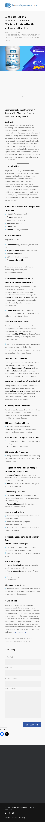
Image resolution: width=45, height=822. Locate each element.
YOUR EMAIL (9, 668)
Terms (14, 817)
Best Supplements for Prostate (18, 641)
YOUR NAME (9, 657)
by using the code (38, 65)
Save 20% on (37, 62)
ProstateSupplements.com (19, 807)
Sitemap (22, 817)
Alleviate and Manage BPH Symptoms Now (38, 50)
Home (7, 32)
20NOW (38, 67)
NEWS (18, 32)
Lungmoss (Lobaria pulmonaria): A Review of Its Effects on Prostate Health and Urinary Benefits (20, 113)
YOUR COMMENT (10, 689)
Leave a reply (18, 632)
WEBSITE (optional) (11, 678)
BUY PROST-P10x (36, 54)
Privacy (7, 817)
